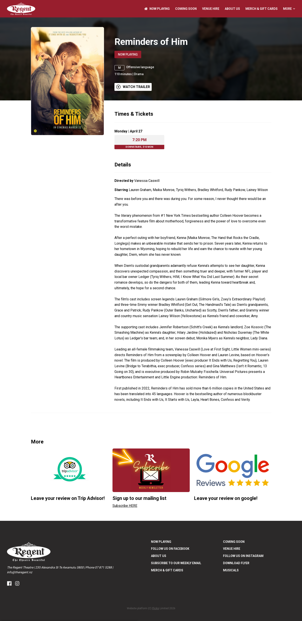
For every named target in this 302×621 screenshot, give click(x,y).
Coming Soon (186, 8)
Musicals (231, 583)
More (289, 8)
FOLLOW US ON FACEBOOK (170, 562)
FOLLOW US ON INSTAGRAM (243, 569)
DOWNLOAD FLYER (236, 576)
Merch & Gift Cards (261, 8)
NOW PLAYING (157, 8)
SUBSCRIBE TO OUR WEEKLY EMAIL (176, 576)
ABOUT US (232, 8)
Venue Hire (210, 8)
